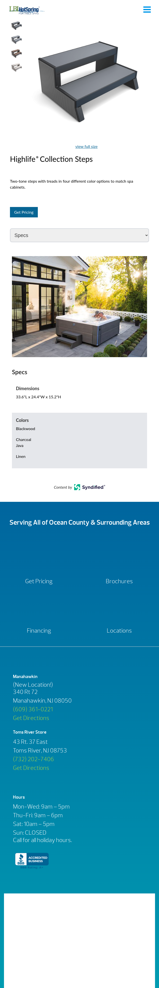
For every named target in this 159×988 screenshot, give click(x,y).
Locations (119, 630)
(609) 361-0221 (33, 709)
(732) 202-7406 (33, 759)
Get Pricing (24, 212)
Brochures (119, 581)
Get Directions (31, 718)
